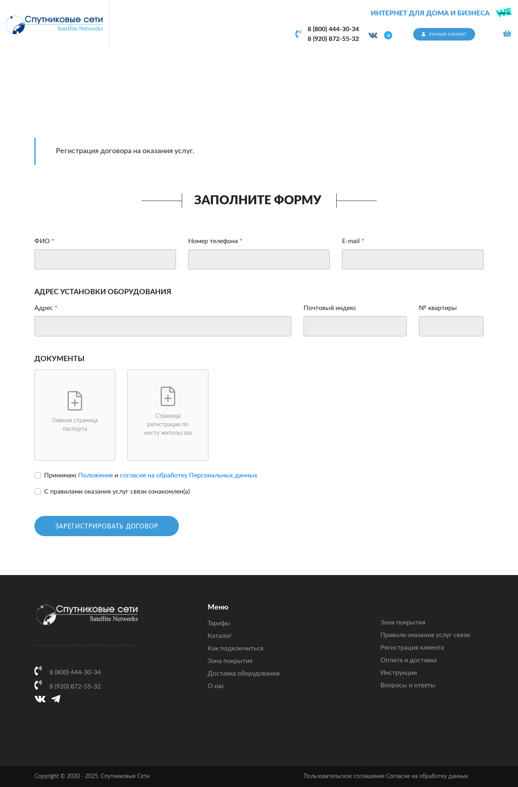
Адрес (43, 308)
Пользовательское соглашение (344, 776)
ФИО (42, 241)
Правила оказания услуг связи (425, 635)
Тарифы (219, 623)
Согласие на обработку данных (427, 776)
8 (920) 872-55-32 (333, 39)
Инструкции (398, 672)
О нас (216, 686)
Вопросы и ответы (407, 685)
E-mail (351, 241)
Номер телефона (213, 241)
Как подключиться (235, 648)
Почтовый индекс (330, 308)
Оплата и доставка (408, 660)
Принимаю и (150, 475)
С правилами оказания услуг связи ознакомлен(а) (117, 491)
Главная (409, 77)
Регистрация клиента (412, 647)
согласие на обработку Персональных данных (188, 475)
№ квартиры (438, 308)
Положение (95, 475)
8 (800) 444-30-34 (333, 29)
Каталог (220, 636)
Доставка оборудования (244, 673)
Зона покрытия (230, 661)
